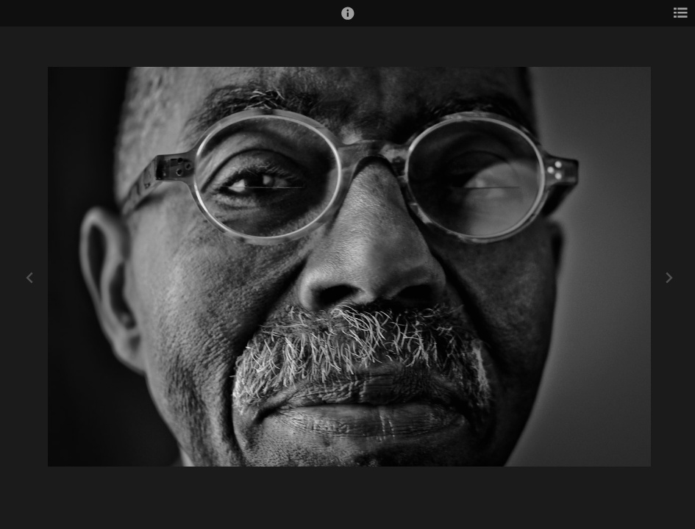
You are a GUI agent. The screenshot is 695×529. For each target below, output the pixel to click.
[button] (348, 20)
